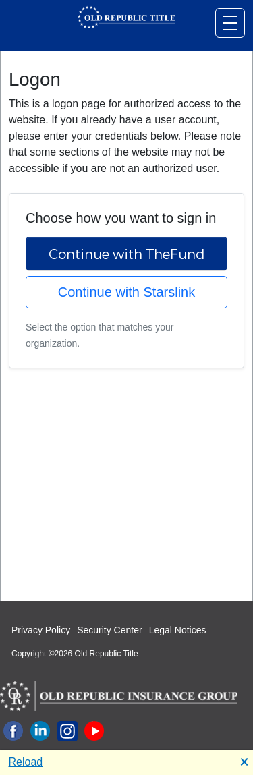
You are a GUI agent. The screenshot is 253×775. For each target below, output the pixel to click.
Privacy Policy (40, 630)
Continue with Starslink (126, 292)
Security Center (109, 630)
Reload (26, 762)
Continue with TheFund (127, 254)
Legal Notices (177, 630)
